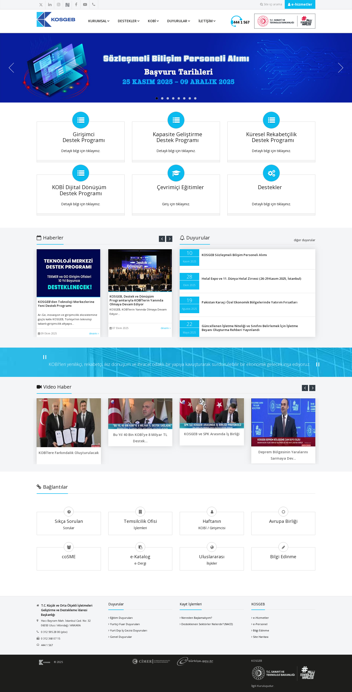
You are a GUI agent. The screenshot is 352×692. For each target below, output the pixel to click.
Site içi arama (271, 4)
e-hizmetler (300, 4)
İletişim (205, 21)
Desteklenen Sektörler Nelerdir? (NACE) (207, 624)
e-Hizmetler (261, 618)
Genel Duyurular (121, 637)
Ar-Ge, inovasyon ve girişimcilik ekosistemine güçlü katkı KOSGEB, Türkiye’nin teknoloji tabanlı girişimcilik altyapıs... (67, 319)
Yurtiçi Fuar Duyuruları (125, 624)
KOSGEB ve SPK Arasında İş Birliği (212, 434)
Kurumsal (97, 21)
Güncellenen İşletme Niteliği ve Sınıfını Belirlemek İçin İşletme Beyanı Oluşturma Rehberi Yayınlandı (250, 328)
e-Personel (260, 624)
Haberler (50, 237)
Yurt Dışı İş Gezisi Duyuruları (128, 630)
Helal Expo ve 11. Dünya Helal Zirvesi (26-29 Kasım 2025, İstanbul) (251, 278)
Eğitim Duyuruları (121, 618)
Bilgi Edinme (261, 630)
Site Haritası (260, 637)
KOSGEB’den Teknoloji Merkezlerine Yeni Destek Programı (66, 304)
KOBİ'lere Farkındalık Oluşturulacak (69, 452)
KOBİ (152, 21)
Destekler (127, 21)
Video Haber (54, 386)
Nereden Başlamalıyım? (196, 618)
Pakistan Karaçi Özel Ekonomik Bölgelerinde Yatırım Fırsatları (249, 302)
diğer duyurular (304, 240)
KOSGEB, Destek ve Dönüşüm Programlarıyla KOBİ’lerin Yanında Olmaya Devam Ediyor (136, 300)
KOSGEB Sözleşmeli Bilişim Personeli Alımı (234, 255)
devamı (94, 333)
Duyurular (177, 21)
